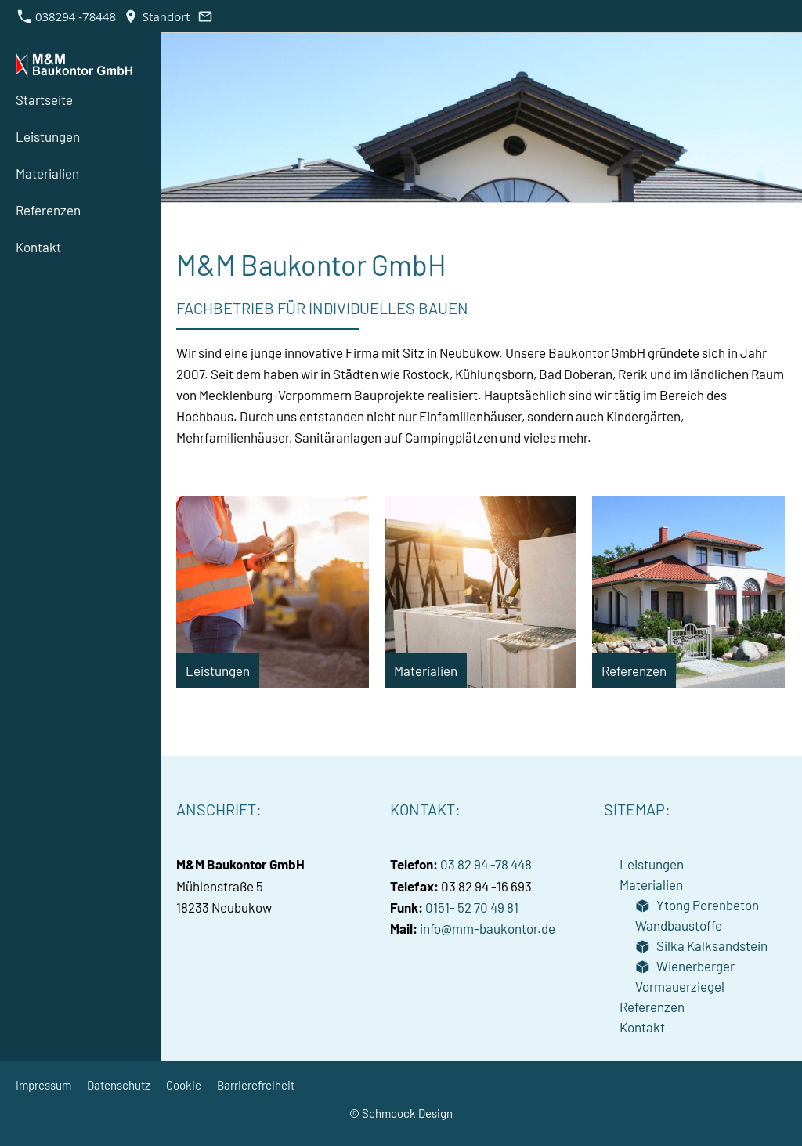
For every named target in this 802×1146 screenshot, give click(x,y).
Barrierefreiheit (255, 1085)
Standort (157, 16)
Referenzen (652, 1006)
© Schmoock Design (401, 1113)
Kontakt (642, 1027)
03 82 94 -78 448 (486, 864)
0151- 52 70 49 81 (471, 907)
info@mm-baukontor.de (487, 928)
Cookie (183, 1085)
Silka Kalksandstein (701, 945)
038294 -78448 (66, 16)
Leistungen (652, 864)
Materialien (651, 884)
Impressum (43, 1085)
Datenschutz (118, 1085)
